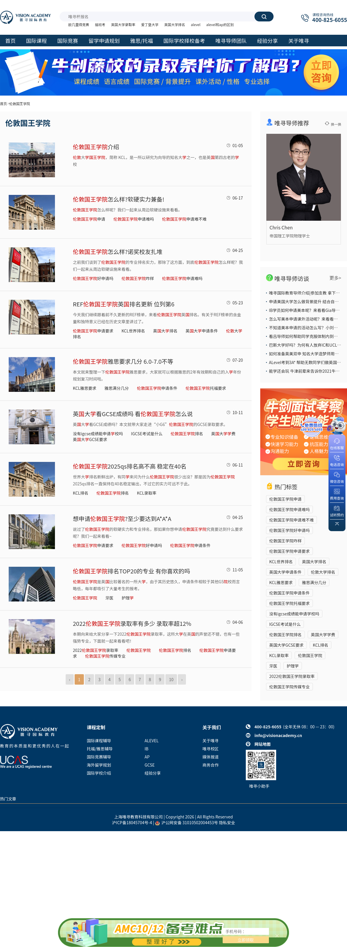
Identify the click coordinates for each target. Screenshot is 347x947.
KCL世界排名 (133, 331)
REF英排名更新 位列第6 (123, 304)
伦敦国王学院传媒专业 (289, 687)
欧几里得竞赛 (78, 24)
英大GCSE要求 (90, 439)
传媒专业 (105, 656)
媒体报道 (210, 757)
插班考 (100, 24)
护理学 (293, 666)
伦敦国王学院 (310, 655)
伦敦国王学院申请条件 (289, 593)
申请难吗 (133, 219)
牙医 (109, 598)
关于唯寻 (210, 740)
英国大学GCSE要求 (286, 645)
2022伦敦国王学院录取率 (292, 676)
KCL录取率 (146, 493)
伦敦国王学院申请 (285, 499)
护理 (127, 598)
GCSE (150, 765)
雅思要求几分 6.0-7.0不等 (123, 361)
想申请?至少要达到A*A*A (122, 518)
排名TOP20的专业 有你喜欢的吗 (131, 571)
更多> (335, 277)
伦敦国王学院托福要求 (289, 603)
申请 (89, 219)
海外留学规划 (99, 765)
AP (147, 757)
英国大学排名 (174, 24)
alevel (195, 24)
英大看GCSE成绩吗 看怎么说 (133, 413)
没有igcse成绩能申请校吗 (98, 433)
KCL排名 (80, 493)
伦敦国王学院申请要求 (289, 551)
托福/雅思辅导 (100, 749)
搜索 (264, 16)
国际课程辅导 (99, 740)
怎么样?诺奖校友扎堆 (117, 251)
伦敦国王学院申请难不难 (291, 520)
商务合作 (210, 765)
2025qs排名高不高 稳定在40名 (130, 466)
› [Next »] (181, 679)
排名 (187, 433)
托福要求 (206, 388)
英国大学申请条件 (285, 572)
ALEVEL (151, 740)
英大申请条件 (202, 331)
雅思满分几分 (116, 388)
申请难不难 (184, 219)
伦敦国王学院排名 (285, 634)
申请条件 (157, 388)
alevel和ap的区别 (220, 24)
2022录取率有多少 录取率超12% (132, 623)
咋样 (137, 278)
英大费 (223, 433)
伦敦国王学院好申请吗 (289, 530)
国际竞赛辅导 (99, 757)
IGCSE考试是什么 (147, 433)
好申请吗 (93, 278)
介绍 (96, 146)
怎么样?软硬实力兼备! (118, 199)
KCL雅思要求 (84, 388)
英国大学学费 (323, 634)
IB (146, 749)
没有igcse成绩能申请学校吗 (294, 614)
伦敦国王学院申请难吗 (289, 509)
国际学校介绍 (99, 773)
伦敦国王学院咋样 (285, 541)
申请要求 (93, 331)
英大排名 (165, 331)
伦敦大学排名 (323, 572)
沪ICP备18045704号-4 (132, 822)
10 (171, 679)
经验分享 (153, 773)
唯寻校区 (210, 749)
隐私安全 (227, 822)
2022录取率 (95, 650)
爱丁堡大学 (149, 24)
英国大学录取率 (123, 24)
